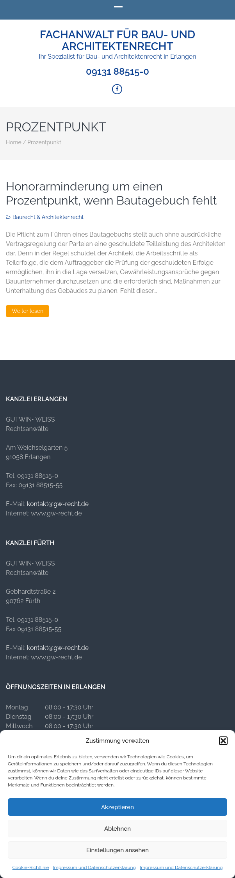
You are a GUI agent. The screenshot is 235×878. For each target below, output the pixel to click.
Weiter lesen (27, 311)
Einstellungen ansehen (117, 850)
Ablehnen (117, 828)
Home (13, 142)
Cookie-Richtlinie (30, 867)
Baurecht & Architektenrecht (48, 217)
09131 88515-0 (117, 71)
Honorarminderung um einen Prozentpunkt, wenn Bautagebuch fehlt (111, 193)
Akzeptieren (117, 807)
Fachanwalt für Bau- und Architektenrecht (117, 40)
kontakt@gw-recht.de (58, 504)
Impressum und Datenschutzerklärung (94, 867)
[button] (223, 741)
